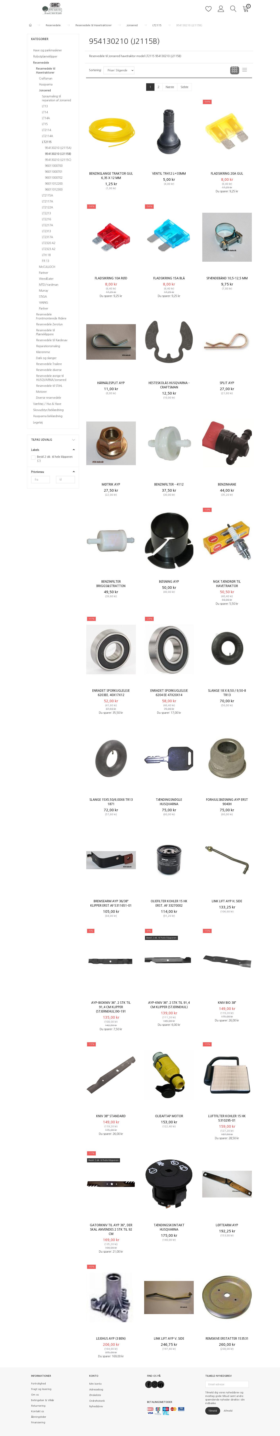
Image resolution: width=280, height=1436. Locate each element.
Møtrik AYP (111, 484)
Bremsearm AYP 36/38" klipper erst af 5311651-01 (111, 903)
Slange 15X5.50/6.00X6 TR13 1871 (111, 802)
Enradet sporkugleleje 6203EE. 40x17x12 (111, 692)
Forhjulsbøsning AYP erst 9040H (227, 802)
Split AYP (227, 382)
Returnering (38, 1405)
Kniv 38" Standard (111, 1116)
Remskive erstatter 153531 (227, 1338)
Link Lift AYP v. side (169, 1338)
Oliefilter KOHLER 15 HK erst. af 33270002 (169, 903)
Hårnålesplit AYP (111, 382)
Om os (35, 1394)
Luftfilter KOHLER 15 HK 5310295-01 (227, 1118)
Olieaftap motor (169, 1116)
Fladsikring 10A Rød (111, 278)
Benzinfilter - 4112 (169, 484)
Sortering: (95, 70)
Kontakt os (37, 1411)
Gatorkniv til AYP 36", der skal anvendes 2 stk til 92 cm (111, 1229)
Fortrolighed (38, 1383)
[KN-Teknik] (53, 8)
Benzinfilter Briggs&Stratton (111, 583)
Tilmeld (212, 1410)
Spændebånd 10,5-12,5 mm (227, 278)
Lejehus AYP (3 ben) (111, 1338)
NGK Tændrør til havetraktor (227, 583)
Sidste (184, 87)
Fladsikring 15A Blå (169, 278)
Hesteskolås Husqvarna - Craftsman (169, 385)
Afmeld (228, 1410)
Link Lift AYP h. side (227, 901)
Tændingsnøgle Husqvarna (169, 802)
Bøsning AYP (169, 581)
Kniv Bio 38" (227, 1002)
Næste (170, 87)
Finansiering (38, 1422)
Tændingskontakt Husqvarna (169, 1227)
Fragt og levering (41, 1389)
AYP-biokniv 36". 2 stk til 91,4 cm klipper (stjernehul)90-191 (111, 1007)
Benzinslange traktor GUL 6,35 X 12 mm (111, 175)
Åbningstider (38, 1417)
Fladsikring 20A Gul (227, 173)
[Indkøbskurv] (246, 8)
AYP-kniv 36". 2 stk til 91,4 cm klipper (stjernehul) (169, 1005)
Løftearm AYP (227, 1225)
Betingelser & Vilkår (42, 1400)
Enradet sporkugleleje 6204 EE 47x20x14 (169, 692)
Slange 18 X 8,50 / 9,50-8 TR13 (227, 692)
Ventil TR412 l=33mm (169, 173)
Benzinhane (227, 484)
